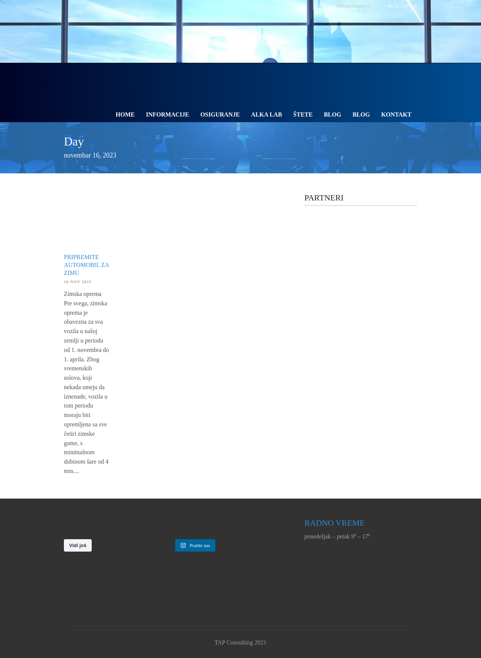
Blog (332, 114)
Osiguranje (220, 114)
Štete (303, 114)
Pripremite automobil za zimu (86, 265)
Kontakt (396, 114)
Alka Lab (266, 114)
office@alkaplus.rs (354, 6)
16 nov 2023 (78, 281)
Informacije (167, 114)
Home (125, 114)
